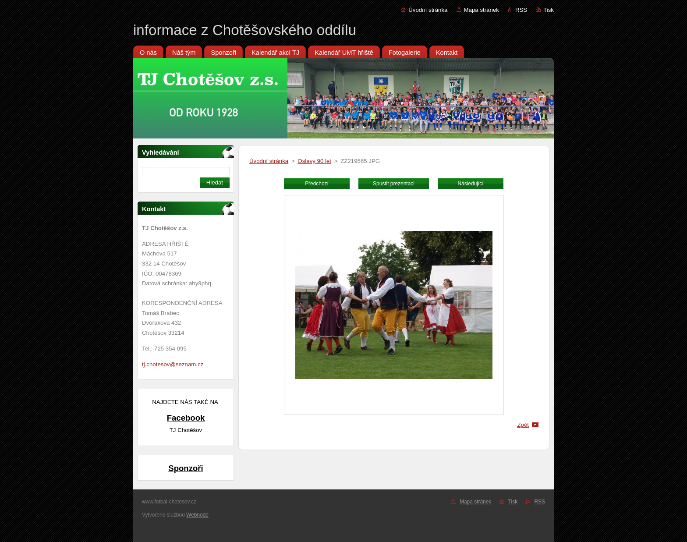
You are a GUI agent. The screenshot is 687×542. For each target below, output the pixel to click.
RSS (521, 10)
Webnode (197, 515)
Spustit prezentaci (393, 184)
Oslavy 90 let (314, 161)
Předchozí (317, 184)
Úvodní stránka (427, 10)
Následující (470, 184)
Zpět (523, 425)
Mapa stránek (481, 10)
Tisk (548, 10)
